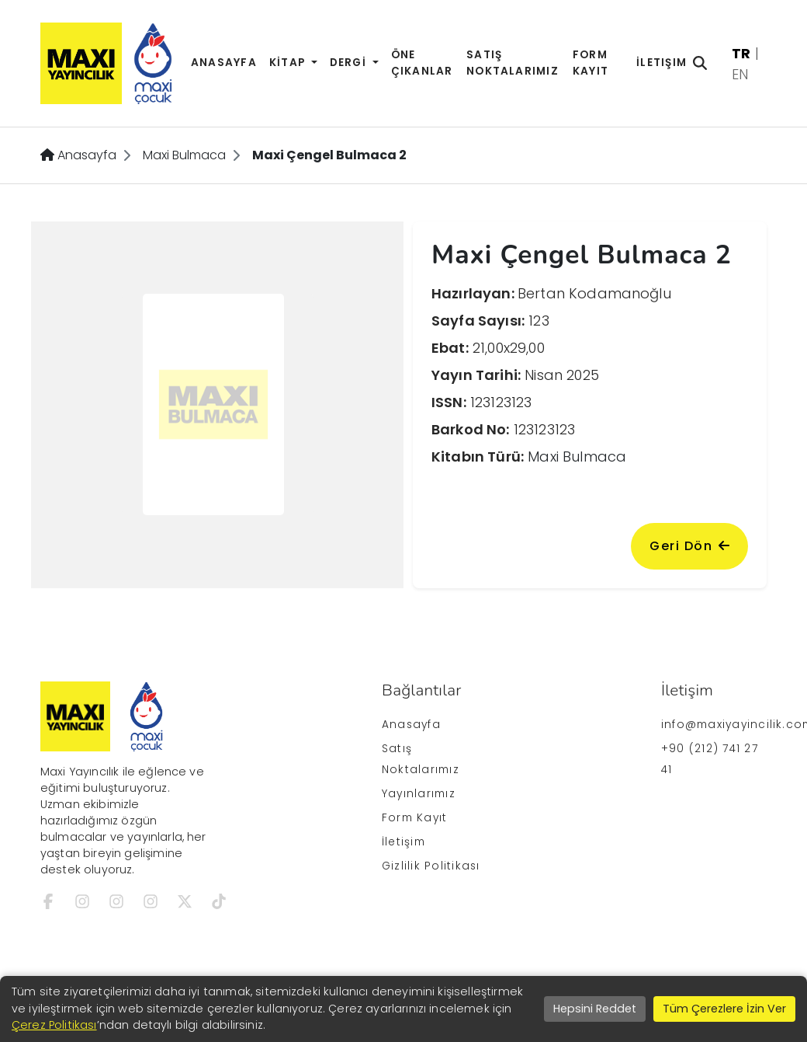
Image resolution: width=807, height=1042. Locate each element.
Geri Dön (689, 546)
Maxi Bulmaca (184, 155)
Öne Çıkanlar (422, 62)
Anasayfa (224, 62)
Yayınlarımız (418, 793)
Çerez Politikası (54, 1025)
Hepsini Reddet (594, 1008)
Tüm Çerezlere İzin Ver (724, 1008)
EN (740, 74)
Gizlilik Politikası (431, 866)
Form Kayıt (590, 62)
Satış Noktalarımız (512, 62)
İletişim (661, 62)
